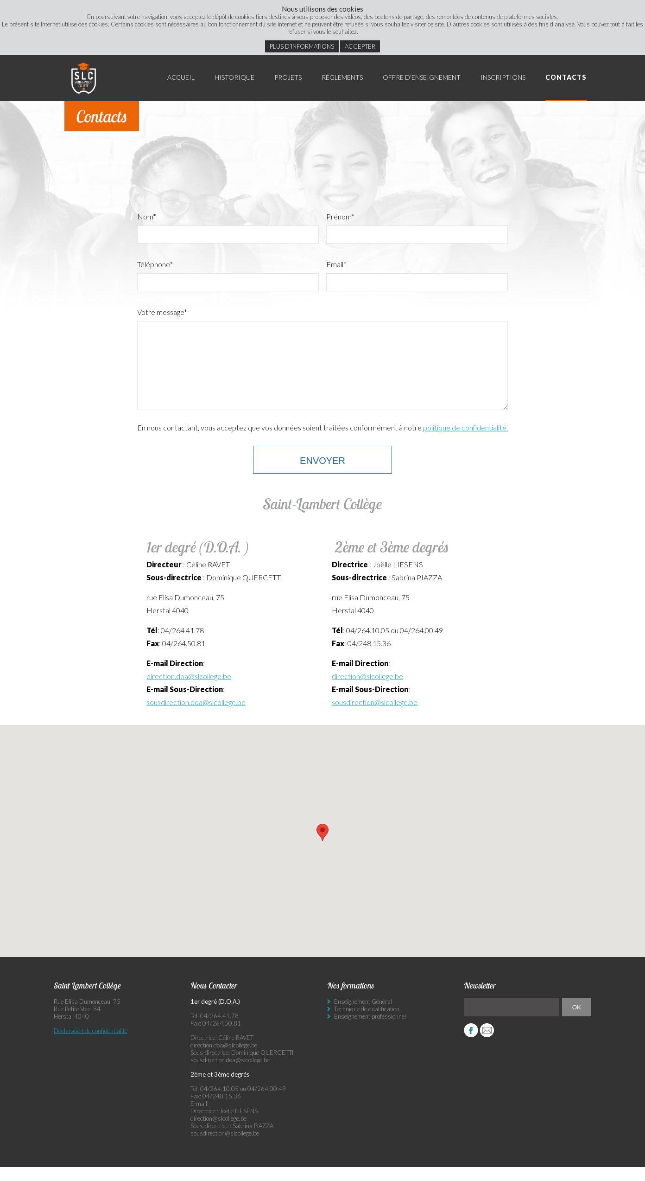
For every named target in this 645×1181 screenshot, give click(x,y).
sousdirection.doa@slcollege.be (196, 716)
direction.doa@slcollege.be (188, 690)
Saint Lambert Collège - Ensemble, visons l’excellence (84, 78)
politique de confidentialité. (465, 441)
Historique (234, 77)
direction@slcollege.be (367, 690)
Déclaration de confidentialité (90, 1044)
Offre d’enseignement (422, 77)
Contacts (566, 77)
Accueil (181, 77)
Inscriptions (503, 77)
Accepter (360, 46)
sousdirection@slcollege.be (374, 716)
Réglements (342, 77)
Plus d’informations (302, 46)
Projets (288, 77)
